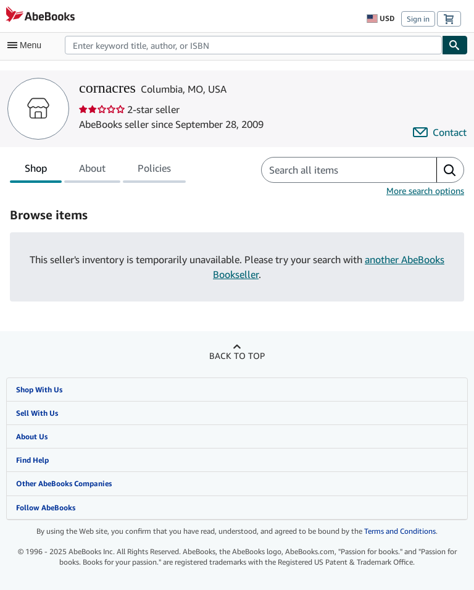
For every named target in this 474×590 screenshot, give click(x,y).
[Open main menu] (27, 45)
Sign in (418, 18)
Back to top (237, 355)
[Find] (455, 45)
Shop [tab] (36, 170)
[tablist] (98, 170)
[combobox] (253, 45)
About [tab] (92, 170)
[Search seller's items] (337, 170)
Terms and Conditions (400, 531)
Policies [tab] (154, 170)
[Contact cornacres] (440, 132)
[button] (450, 170)
